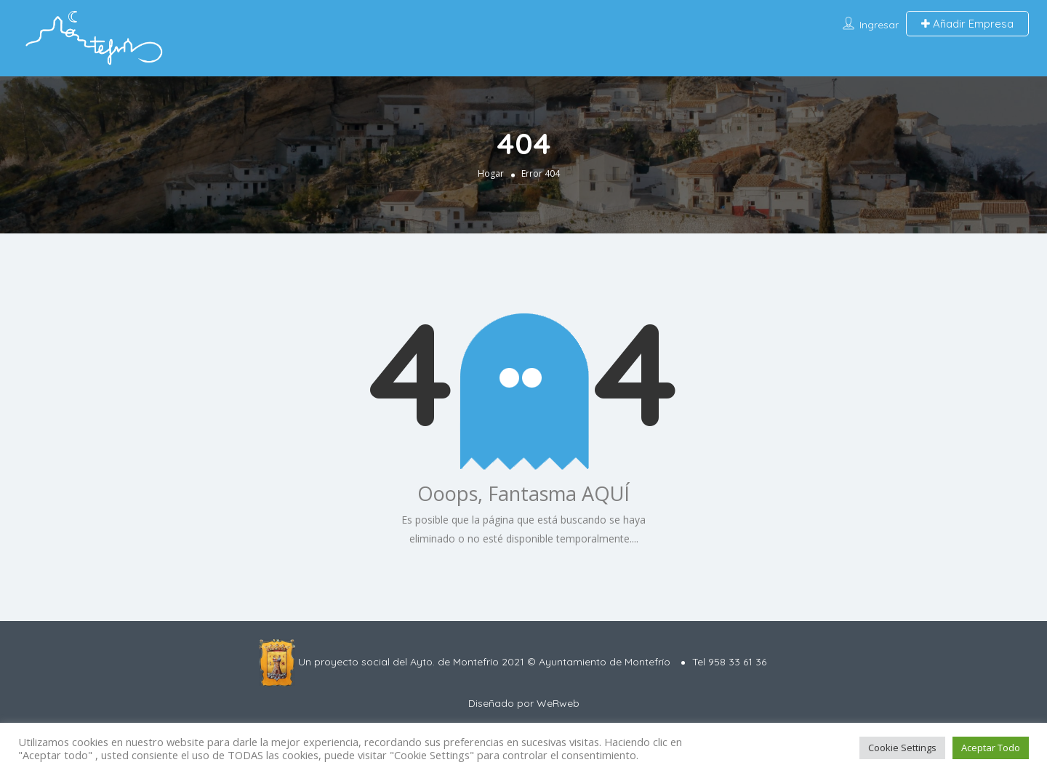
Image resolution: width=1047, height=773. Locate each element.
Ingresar (879, 24)
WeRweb (558, 703)
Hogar (491, 173)
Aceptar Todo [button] (990, 747)
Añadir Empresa (967, 24)
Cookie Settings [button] (902, 747)
